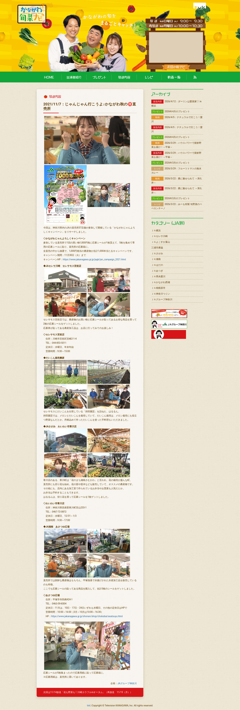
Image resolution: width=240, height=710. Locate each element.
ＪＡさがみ (157, 253)
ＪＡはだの (157, 265)
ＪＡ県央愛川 (158, 276)
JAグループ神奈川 (127, 683)
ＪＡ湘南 (156, 259)
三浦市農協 (157, 247)
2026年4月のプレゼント (170, 111)
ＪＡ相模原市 (158, 288)
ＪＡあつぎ (157, 270)
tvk (88, 705)
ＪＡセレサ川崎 (159, 236)
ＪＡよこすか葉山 (160, 242)
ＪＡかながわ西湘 (160, 282)
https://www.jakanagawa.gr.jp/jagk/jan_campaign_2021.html (94, 259)
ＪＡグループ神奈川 (161, 299)
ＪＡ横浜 (156, 230)
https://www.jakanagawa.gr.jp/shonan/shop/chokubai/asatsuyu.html (87, 616)
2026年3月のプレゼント (170, 162)
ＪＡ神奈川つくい (160, 293)
